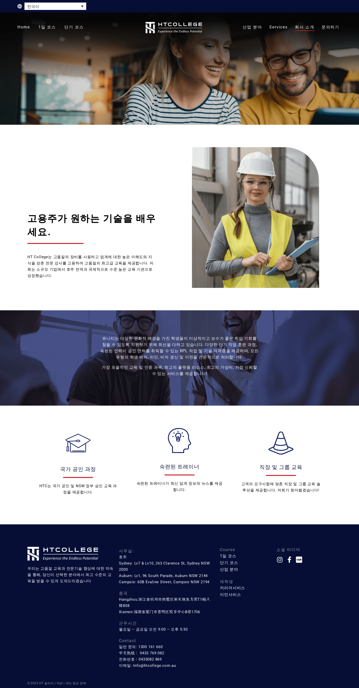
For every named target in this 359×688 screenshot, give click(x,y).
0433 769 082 (152, 653)
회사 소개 (304, 27)
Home (23, 27)
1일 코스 (47, 27)
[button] (47, 27)
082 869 (154, 659)
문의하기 (331, 27)
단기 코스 (74, 27)
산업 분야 (252, 27)
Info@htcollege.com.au (154, 665)
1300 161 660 (150, 647)
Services (278, 27)
